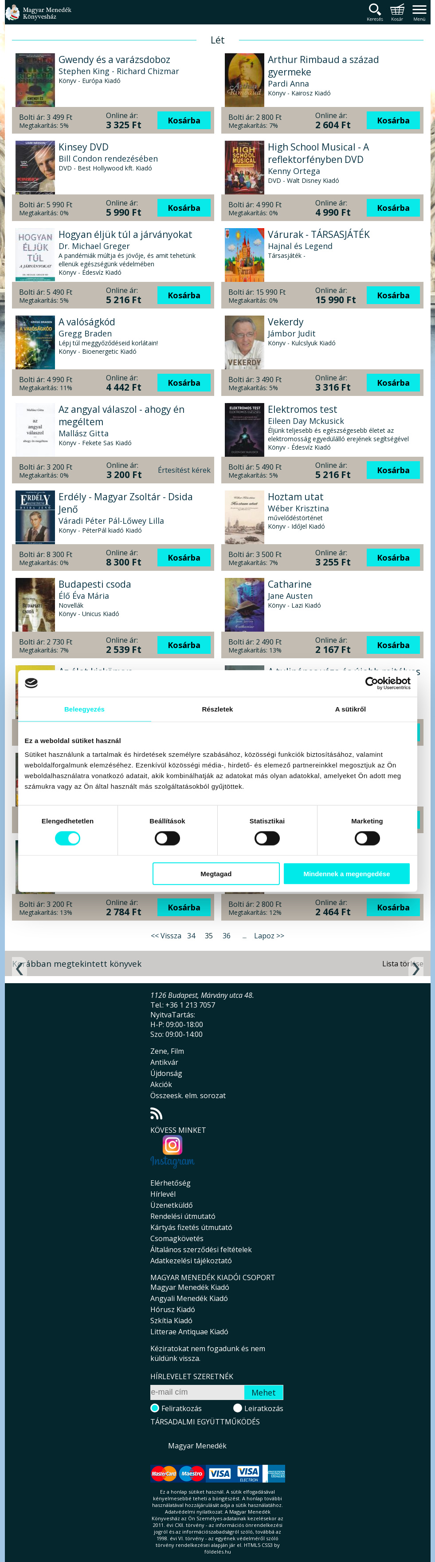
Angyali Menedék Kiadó (189, 1298)
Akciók (161, 1084)
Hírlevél (163, 1194)
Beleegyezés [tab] (84, 708)
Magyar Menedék (197, 1446)
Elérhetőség (170, 1183)
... (245, 936)
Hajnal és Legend (300, 246)
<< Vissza (166, 936)
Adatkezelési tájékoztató (191, 1260)
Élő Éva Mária (84, 595)
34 (191, 936)
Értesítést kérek (184, 470)
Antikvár (164, 1062)
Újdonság (166, 1073)
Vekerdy (286, 322)
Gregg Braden (85, 333)
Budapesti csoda (95, 584)
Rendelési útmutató (183, 1216)
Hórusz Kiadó (172, 1309)
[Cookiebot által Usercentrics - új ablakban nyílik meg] (372, 683)
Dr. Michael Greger (94, 246)
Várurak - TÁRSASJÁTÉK (319, 234)
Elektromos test (302, 409)
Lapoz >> (269, 936)
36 (227, 936)
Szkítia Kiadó (171, 1320)
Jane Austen (290, 595)
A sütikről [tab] (350, 708)
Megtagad (215, 874)
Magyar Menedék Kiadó (189, 1287)
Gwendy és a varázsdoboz (114, 59)
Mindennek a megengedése (346, 874)
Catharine (290, 584)
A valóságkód (87, 322)
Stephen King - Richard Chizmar (119, 71)
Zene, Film (167, 1051)
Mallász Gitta (84, 433)
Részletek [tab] (217, 708)
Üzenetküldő (171, 1205)
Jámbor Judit (292, 333)
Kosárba (184, 120)
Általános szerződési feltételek (201, 1249)
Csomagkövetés (177, 1238)
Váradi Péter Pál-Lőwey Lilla (111, 520)
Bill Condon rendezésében (108, 158)
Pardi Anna (288, 83)
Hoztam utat (296, 496)
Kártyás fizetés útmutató (191, 1227)
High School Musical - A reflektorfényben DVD (318, 153)
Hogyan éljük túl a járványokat (125, 234)
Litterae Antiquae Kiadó (189, 1332)
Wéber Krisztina (298, 508)
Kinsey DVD (84, 147)
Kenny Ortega (294, 171)
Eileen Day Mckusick (306, 420)
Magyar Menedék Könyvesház (38, 17)
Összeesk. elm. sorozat (188, 1095)
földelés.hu (217, 1551)
